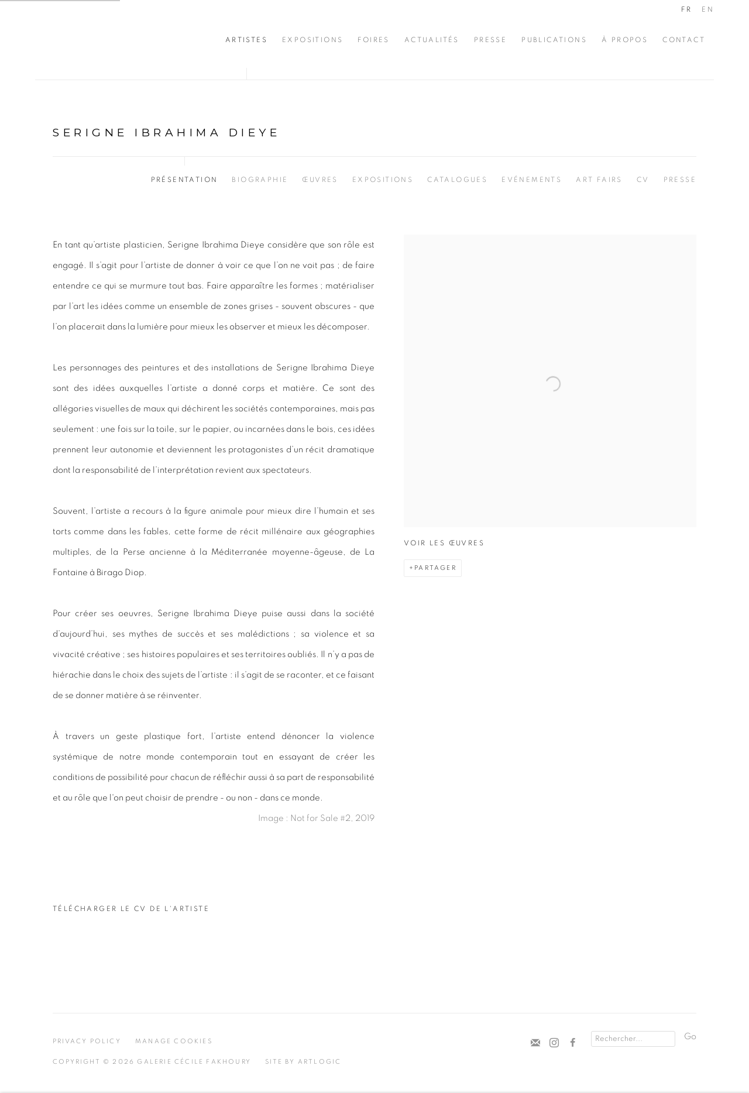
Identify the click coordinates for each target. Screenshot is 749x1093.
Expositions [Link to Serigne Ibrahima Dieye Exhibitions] (382, 179)
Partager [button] (435, 568)
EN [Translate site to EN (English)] (708, 9)
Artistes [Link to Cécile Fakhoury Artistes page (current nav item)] (246, 39)
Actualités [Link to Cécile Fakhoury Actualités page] (431, 39)
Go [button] (690, 1036)
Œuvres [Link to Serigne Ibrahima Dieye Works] (320, 179)
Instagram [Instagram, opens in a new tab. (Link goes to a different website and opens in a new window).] (554, 1043)
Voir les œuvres (444, 542)
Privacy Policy (87, 1041)
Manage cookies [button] (173, 1041)
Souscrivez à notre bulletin (535, 1043)
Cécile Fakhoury (105, 39)
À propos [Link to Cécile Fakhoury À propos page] (625, 39)
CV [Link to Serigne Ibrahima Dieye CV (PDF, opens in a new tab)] (643, 179)
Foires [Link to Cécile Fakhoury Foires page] (373, 39)
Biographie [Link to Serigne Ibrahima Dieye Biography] (260, 179)
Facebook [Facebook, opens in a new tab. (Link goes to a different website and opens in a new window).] (573, 1043)
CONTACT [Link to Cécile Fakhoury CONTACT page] (683, 39)
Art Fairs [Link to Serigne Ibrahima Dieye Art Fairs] (599, 179)
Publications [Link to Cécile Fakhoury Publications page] (554, 39)
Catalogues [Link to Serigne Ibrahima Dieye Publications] (457, 179)
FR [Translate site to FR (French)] (686, 9)
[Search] (633, 1039)
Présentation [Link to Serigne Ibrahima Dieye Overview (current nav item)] (184, 179)
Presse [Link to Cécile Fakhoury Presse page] (490, 39)
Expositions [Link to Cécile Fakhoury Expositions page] (312, 39)
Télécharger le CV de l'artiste (131, 912)
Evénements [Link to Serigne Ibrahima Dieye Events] (531, 179)
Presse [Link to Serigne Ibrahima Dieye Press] (680, 179)
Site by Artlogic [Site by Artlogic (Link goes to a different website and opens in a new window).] (303, 1061)
